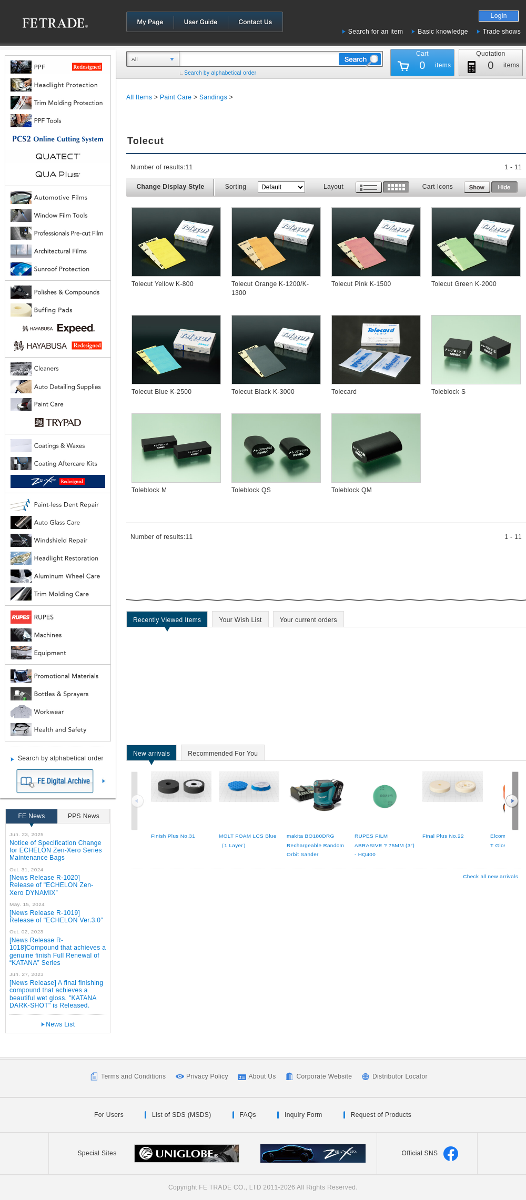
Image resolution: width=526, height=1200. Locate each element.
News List (60, 1024)
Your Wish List (240, 621)
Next (512, 800)
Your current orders (308, 621)
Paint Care (175, 97)
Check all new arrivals (490, 876)
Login (499, 15)
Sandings (213, 97)
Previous (138, 800)
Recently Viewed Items (167, 621)
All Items (139, 97)
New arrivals (151, 755)
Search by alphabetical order (220, 73)
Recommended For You (222, 755)
